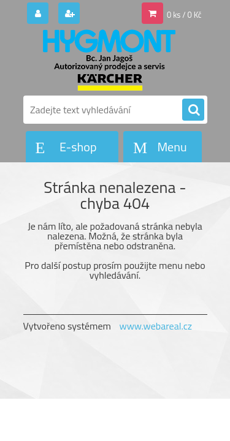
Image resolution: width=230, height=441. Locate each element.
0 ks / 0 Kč (184, 15)
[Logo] (107, 60)
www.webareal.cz (155, 325)
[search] (193, 110)
